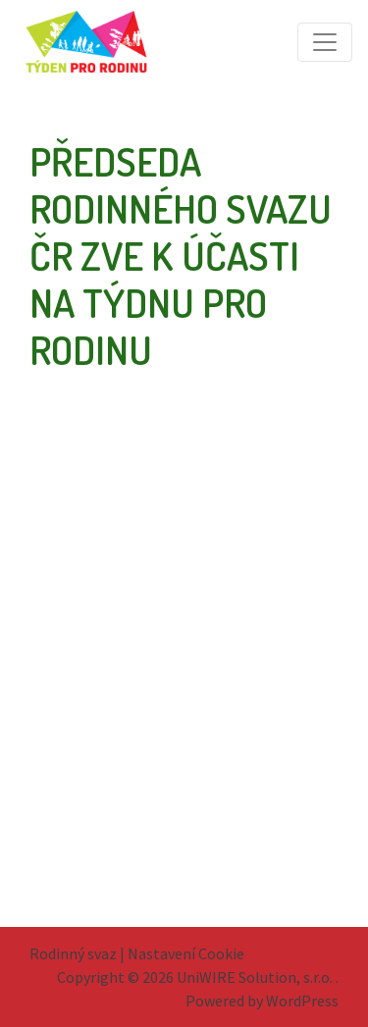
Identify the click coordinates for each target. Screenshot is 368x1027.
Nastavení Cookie (186, 953)
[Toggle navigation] (324, 42)
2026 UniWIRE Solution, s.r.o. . (240, 977)
